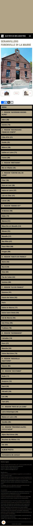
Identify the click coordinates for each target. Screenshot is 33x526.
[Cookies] (4, 522)
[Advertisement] (16, 16)
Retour (16, 93)
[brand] (13, 36)
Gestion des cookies (16, 524)
